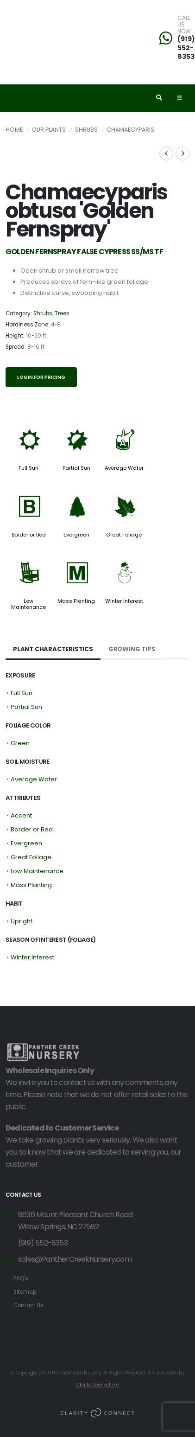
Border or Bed (29, 534)
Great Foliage (124, 534)
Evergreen (76, 534)
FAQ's (20, 1278)
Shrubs (86, 130)
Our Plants (48, 130)
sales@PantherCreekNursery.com (75, 1259)
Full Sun (28, 468)
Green (20, 743)
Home (14, 130)
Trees (62, 313)
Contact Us (28, 1305)
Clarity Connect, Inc (97, 1384)
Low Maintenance (28, 603)
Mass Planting (76, 601)
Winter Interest (124, 601)
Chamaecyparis (130, 130)
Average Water (124, 468)
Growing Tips (132, 649)
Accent (21, 815)
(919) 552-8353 (43, 1243)
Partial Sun (76, 468)
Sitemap (24, 1292)
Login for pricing (41, 377)
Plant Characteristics (53, 649)
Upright (21, 921)
